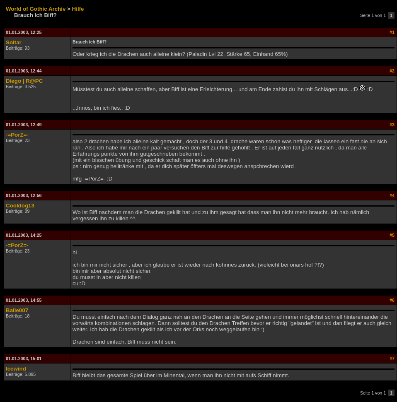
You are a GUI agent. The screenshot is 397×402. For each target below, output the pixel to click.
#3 (392, 124)
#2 (392, 70)
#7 (392, 358)
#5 (392, 235)
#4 (392, 195)
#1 (392, 32)
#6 (392, 300)
